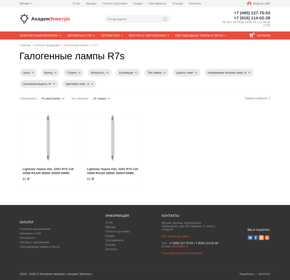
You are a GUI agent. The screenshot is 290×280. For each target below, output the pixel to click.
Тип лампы (155, 72)
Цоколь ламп (184, 72)
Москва (24, 3)
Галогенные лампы (76, 45)
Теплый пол (27, 237)
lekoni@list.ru (179, 246)
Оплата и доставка (115, 3)
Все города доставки (175, 236)
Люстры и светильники (34, 242)
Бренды (91, 3)
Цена (26, 72)
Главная (25, 45)
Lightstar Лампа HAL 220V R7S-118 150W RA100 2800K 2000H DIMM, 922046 (112, 173)
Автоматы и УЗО (30, 233)
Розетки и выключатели (35, 229)
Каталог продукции (47, 45)
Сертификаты (157, 3)
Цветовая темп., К (77, 84)
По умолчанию (50, 98)
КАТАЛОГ (27, 222)
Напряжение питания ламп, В (227, 72)
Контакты (195, 3)
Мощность (98, 72)
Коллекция (126, 72)
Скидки (137, 3)
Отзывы (177, 3)
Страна (72, 72)
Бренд (48, 72)
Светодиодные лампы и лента (39, 246)
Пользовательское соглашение (182, 253)
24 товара (99, 98)
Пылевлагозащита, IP (37, 84)
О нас (76, 3)
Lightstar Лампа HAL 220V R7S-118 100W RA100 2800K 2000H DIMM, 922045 (48, 173)
